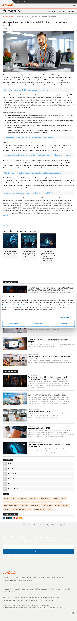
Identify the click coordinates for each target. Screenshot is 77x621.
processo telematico (11, 502)
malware (26, 502)
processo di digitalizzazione (43, 502)
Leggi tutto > (63, 525)
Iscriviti (38, 552)
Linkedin (10, 518)
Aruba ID (24, 506)
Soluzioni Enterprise (25, 580)
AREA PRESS (71, 11)
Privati (10, 469)
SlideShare (20, 518)
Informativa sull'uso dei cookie (50, 598)
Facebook (4, 518)
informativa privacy (31, 557)
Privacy (55, 499)
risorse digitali (39, 510)
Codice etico (43, 601)
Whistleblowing (22, 601)
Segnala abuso (34, 598)
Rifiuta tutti (14, 324)
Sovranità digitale (61, 506)
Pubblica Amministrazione (16, 489)
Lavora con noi (26, 578)
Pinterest (17, 518)
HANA (58, 502)
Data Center (51, 578)
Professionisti (13, 474)
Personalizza (38, 324)
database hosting (18, 510)
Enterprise (11, 479)
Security (12, 16)
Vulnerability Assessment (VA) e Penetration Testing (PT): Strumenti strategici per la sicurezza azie (48, 255)
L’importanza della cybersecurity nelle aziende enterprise (10, 253)
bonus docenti (9, 499)
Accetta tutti (63, 324)
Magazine (42, 578)
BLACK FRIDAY (44, 499)
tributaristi (47, 506)
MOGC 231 (52, 601)
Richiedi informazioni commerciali (60, 589)
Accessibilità (33, 601)
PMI (9, 464)
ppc (50, 510)
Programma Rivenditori (10, 580)
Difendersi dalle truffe (20, 598)
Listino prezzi (16, 589)
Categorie (60, 11)
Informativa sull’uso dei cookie (14, 305)
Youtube (14, 518)
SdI (29, 510)
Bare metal (35, 506)
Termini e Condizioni (47, 557)
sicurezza (6, 225)
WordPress (22, 499)
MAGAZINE (6, 16)
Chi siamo (6, 578)
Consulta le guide (27, 589)
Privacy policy (8, 598)
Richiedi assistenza (41, 589)
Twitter (7, 518)
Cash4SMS (33, 499)
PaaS (64, 499)
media (6, 510)
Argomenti (51, 11)
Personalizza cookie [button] (9, 601)
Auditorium (60, 578)
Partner (10, 484)
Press (35, 578)
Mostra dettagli (65, 317)
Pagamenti (6, 589)
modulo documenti (11, 506)
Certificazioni (15, 578)
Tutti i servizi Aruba (22, 1)
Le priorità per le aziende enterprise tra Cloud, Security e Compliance (29, 254)
